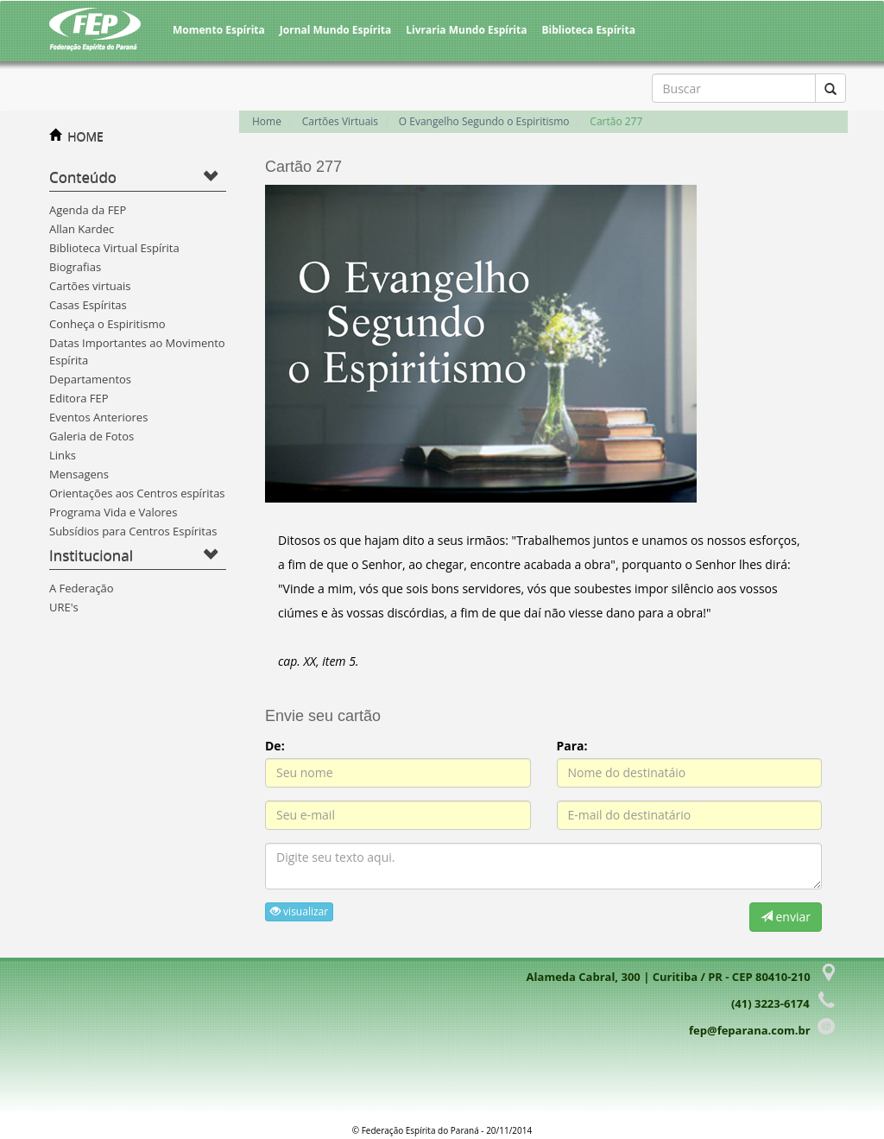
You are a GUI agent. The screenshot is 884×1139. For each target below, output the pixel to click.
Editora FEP (79, 398)
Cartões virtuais (89, 286)
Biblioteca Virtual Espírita (114, 248)
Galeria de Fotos (91, 436)
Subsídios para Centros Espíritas (133, 531)
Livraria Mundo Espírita (466, 29)
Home (266, 121)
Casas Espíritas (88, 305)
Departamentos (90, 379)
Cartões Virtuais (340, 121)
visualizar (299, 911)
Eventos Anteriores (98, 417)
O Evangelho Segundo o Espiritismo (484, 121)
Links (62, 455)
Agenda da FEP (87, 210)
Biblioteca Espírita (588, 29)
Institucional (91, 555)
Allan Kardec (81, 229)
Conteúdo (83, 177)
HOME (85, 136)
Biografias (75, 267)
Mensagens (79, 474)
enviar (786, 916)
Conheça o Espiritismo (107, 324)
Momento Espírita (219, 29)
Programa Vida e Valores (113, 512)
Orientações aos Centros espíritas (137, 493)
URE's (64, 607)
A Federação (81, 588)
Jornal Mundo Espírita (336, 29)
